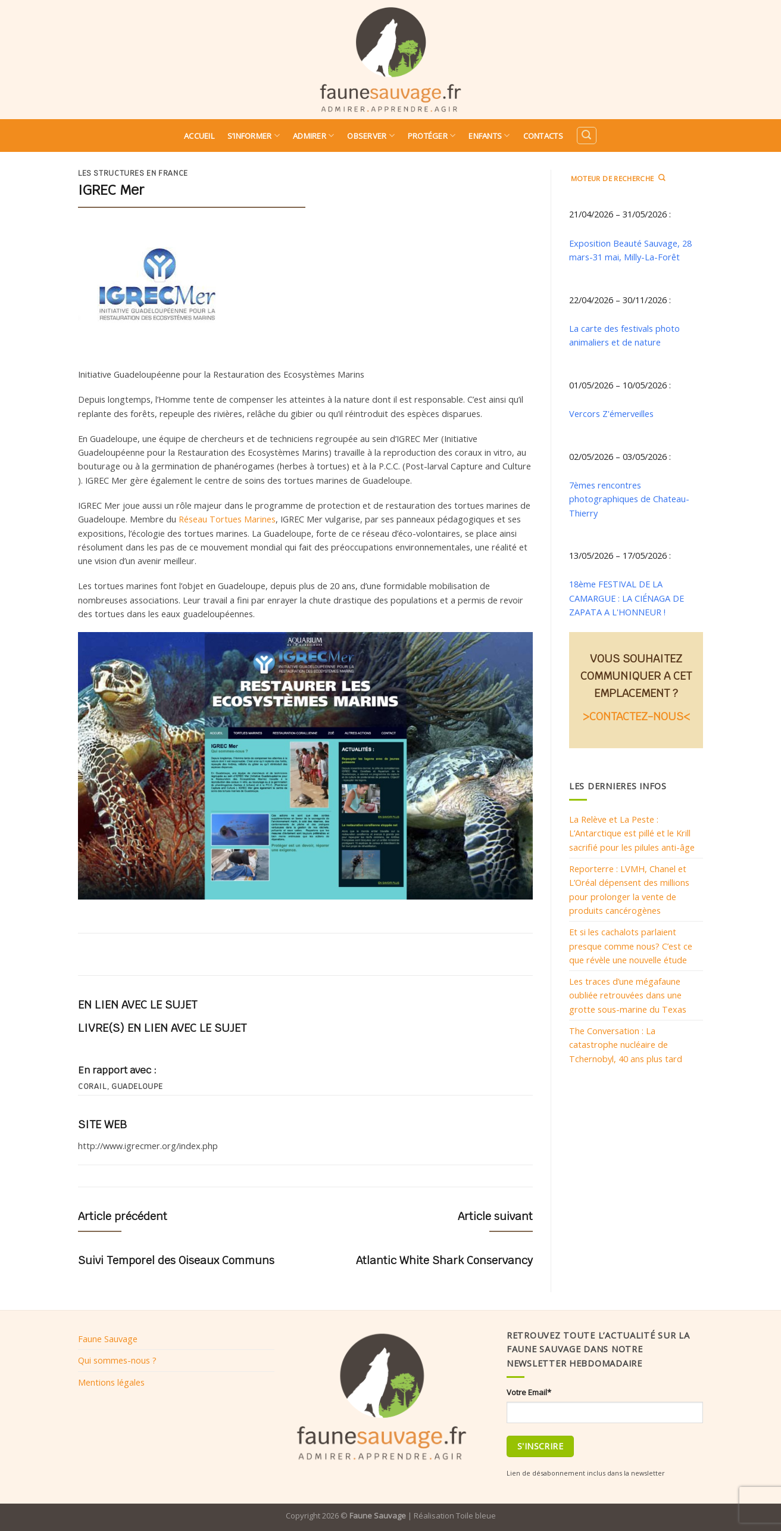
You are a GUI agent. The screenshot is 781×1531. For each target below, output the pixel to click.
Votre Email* (529, 1392)
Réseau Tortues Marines (227, 519)
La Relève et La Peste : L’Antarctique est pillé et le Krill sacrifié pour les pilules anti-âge (632, 833)
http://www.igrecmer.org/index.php (148, 1146)
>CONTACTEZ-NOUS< (636, 716)
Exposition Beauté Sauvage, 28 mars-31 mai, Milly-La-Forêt (630, 250)
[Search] (586, 135)
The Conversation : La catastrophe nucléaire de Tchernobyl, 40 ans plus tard (625, 1045)
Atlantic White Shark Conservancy (444, 1260)
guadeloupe (137, 1086)
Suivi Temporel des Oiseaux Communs (176, 1260)
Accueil (199, 135)
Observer (371, 135)
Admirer (313, 135)
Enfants (489, 135)
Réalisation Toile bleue (455, 1515)
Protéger (432, 135)
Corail (92, 1086)
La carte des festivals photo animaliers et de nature (624, 335)
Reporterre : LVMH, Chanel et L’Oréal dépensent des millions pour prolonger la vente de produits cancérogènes (629, 889)
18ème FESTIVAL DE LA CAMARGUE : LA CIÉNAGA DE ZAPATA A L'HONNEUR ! (626, 598)
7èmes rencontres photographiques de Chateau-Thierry (629, 499)
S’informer (253, 135)
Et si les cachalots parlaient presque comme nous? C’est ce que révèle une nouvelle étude (630, 946)
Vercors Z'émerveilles (611, 413)
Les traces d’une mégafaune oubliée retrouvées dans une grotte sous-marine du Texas (627, 995)
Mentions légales (111, 1382)
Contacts (543, 135)
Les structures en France (133, 173)
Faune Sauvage (108, 1339)
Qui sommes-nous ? (117, 1360)
